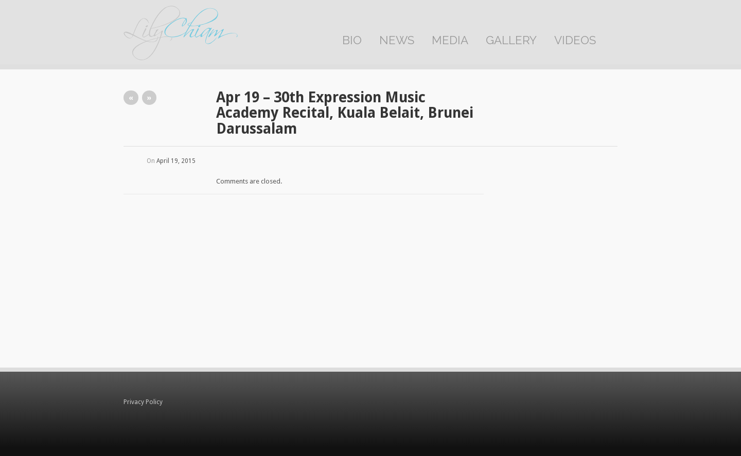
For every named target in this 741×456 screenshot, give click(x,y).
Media (450, 40)
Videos (575, 40)
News (396, 40)
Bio (352, 40)
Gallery (511, 40)
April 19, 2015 (176, 161)
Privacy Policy (143, 402)
